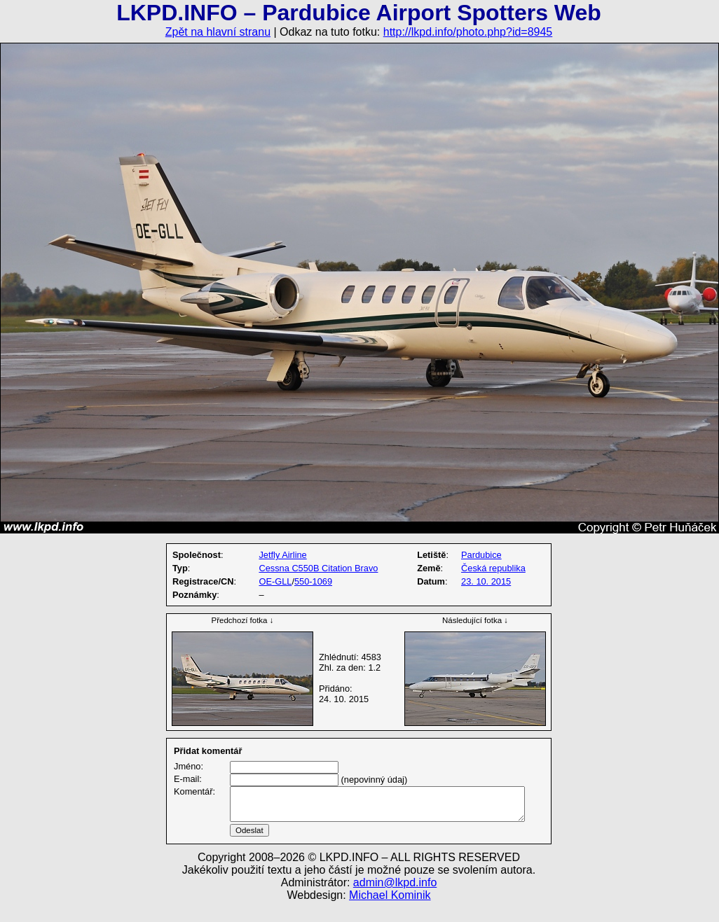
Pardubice (481, 555)
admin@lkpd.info (395, 899)
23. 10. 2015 (486, 581)
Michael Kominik (389, 912)
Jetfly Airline (282, 555)
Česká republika (493, 568)
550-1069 (313, 581)
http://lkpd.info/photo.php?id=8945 (468, 32)
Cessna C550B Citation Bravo (318, 568)
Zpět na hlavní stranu (218, 32)
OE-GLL (275, 581)
